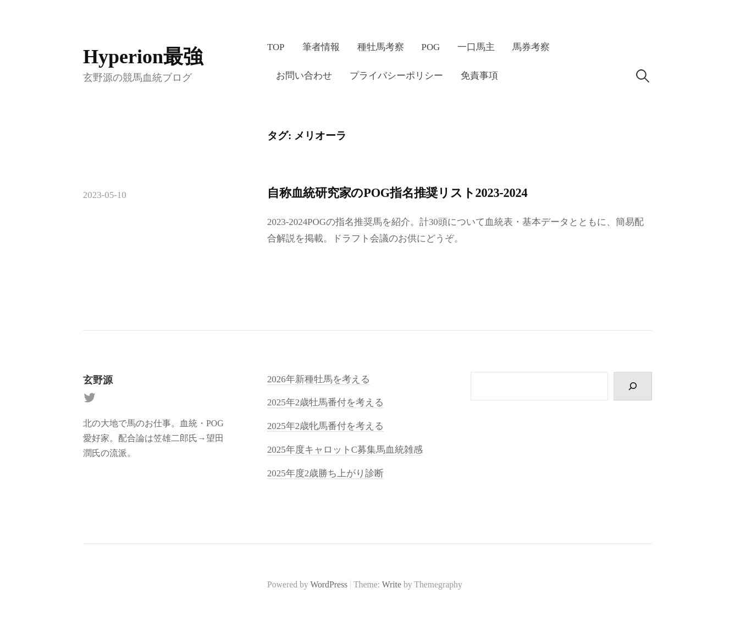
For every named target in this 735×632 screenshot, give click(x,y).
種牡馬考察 (380, 47)
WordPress (328, 584)
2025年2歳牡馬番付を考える (325, 402)
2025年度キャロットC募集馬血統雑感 (345, 449)
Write (391, 584)
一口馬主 (476, 47)
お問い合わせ (304, 75)
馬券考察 (531, 47)
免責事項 (479, 75)
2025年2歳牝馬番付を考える (325, 426)
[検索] (633, 386)
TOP (276, 47)
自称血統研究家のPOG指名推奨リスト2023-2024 (397, 193)
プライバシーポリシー (396, 75)
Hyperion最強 (143, 57)
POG (431, 47)
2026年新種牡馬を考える (318, 379)
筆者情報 (321, 47)
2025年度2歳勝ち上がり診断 (325, 473)
